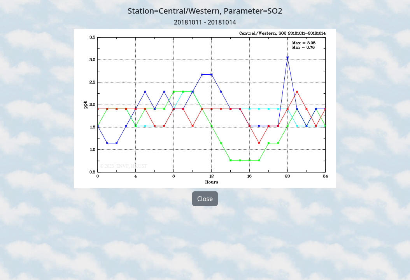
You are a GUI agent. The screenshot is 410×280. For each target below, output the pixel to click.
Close (205, 198)
